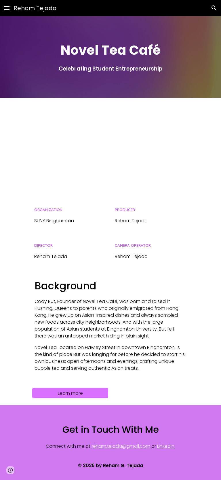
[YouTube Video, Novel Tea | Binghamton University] (110, 148)
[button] (7, 8)
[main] (110, 57)
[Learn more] (70, 393)
